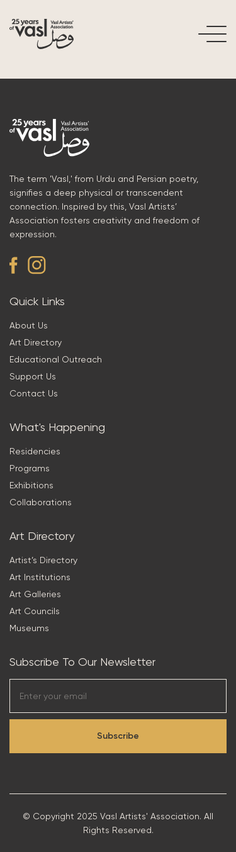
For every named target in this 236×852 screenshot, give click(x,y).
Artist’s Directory (43, 560)
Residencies (34, 451)
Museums (29, 628)
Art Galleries (35, 594)
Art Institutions (39, 577)
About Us (28, 325)
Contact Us (33, 393)
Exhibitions (31, 485)
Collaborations (40, 502)
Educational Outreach (55, 359)
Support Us (32, 376)
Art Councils (34, 611)
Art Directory (35, 342)
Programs (29, 468)
